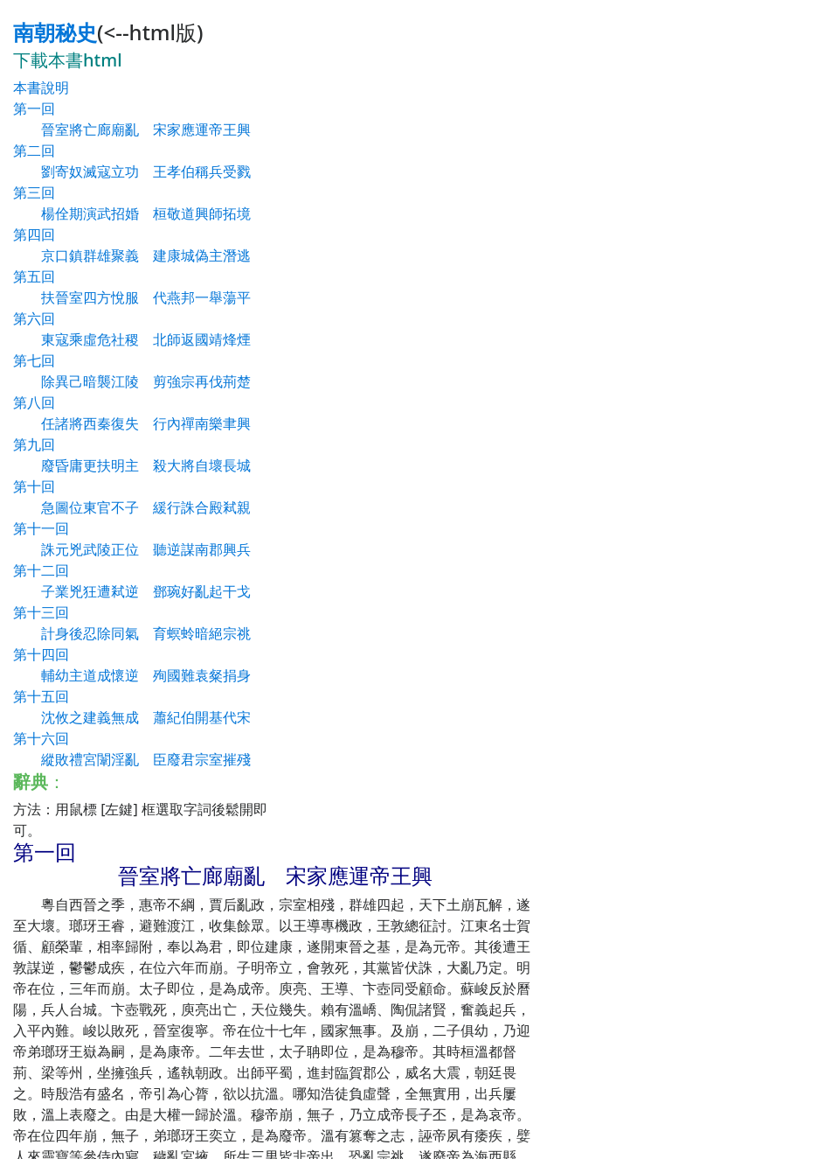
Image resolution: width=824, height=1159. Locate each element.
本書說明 (41, 87)
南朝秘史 (55, 31)
